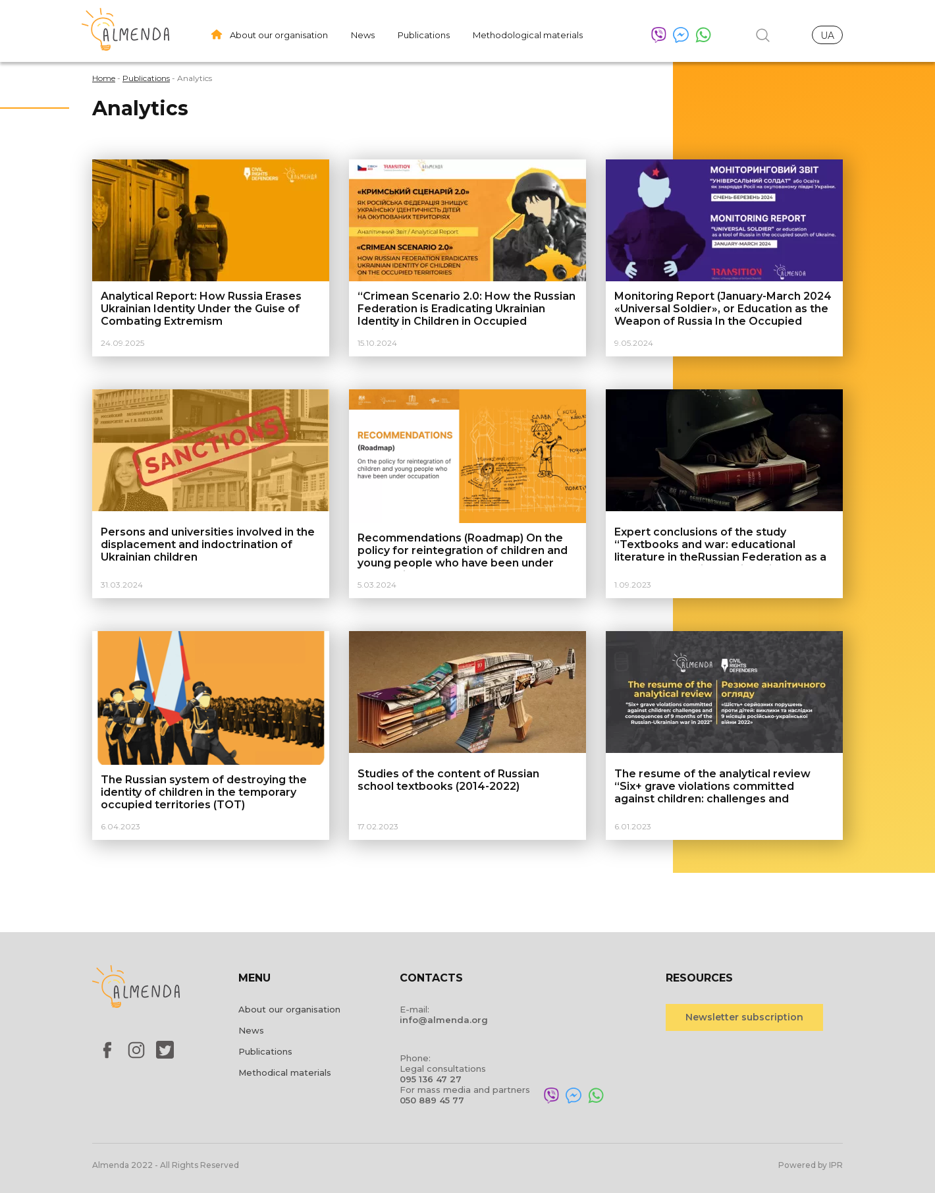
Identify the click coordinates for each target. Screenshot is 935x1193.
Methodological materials (528, 35)
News (363, 35)
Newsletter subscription (744, 1017)
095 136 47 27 (431, 1079)
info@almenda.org (444, 1019)
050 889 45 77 (432, 1100)
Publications (424, 35)
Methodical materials (284, 1072)
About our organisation (279, 35)
